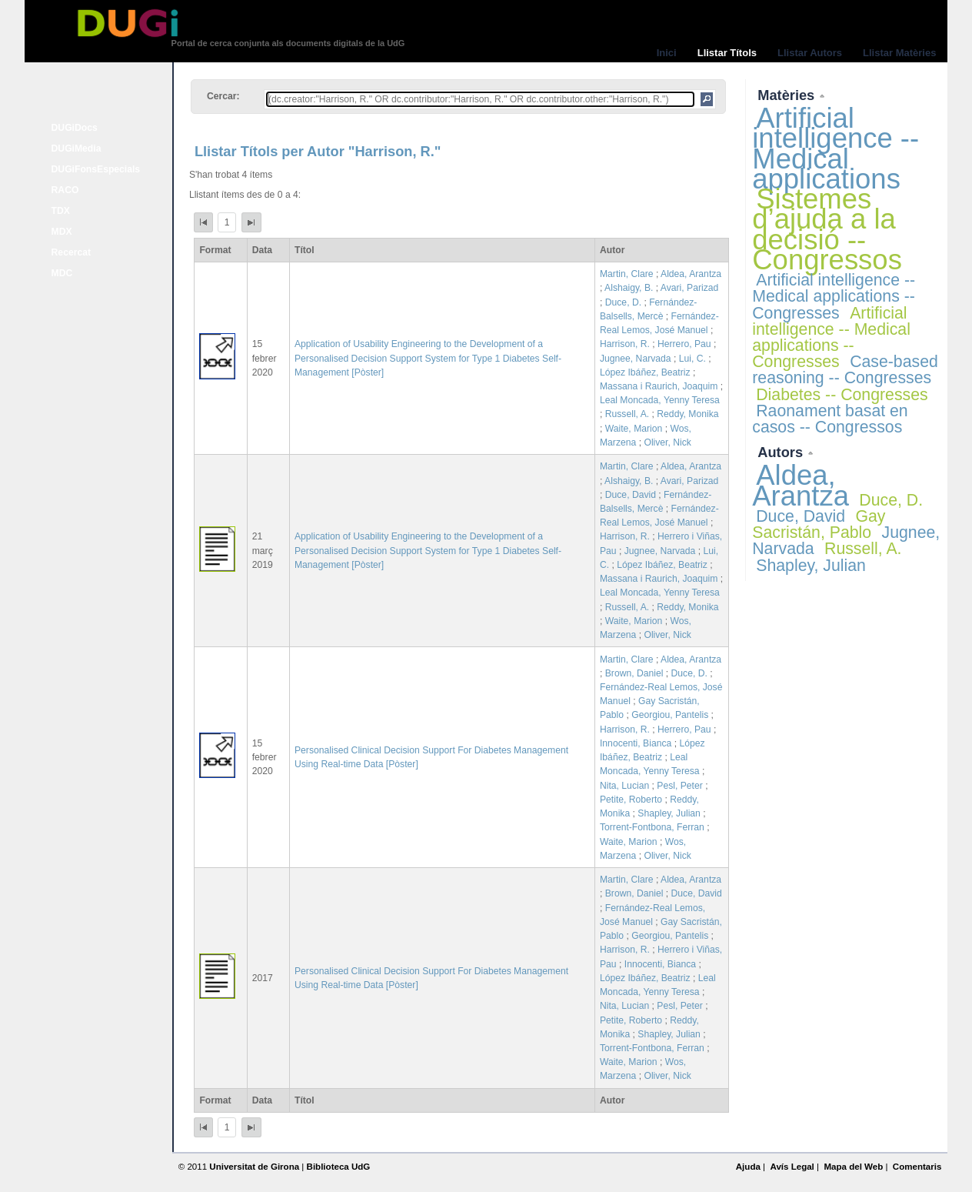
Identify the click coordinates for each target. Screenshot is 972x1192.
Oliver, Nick (667, 442)
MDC (62, 273)
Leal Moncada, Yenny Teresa (660, 400)
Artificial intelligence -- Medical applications (835, 148)
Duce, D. (623, 302)
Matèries (787, 95)
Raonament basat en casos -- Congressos (829, 419)
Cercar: (223, 96)
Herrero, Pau (684, 344)
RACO (65, 190)
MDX (62, 231)
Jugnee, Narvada (635, 358)
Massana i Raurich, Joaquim (658, 386)
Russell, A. (627, 414)
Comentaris (917, 1166)
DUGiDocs (75, 127)
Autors (782, 452)
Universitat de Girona (254, 1166)
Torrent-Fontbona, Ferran (652, 827)
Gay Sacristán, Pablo (818, 524)
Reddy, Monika (687, 414)
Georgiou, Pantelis (669, 715)
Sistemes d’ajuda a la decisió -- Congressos (827, 229)
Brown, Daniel (634, 673)
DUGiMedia (77, 148)
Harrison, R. (625, 344)
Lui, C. (692, 358)
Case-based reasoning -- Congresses (845, 369)
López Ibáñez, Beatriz (645, 372)
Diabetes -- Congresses (841, 395)
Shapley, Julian (669, 813)
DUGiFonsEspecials (96, 169)
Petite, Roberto (631, 799)
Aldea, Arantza (691, 274)
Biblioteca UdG (339, 1166)
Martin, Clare (627, 274)
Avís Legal (792, 1166)
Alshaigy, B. (628, 287)
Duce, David (630, 494)
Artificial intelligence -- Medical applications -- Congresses (833, 296)
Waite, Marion (634, 428)
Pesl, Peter (679, 785)
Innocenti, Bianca (635, 743)
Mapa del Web (853, 1166)
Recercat (71, 252)
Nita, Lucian (624, 785)
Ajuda (748, 1166)
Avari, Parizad (689, 287)
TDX (61, 210)
